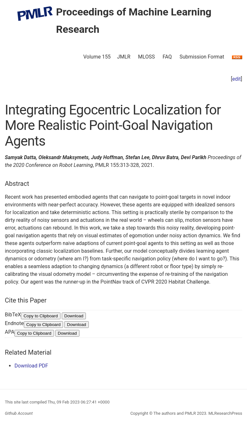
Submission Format (201, 57)
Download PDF (31, 366)
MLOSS (146, 57)
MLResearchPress (224, 413)
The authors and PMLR (174, 413)
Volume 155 (97, 57)
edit (236, 79)
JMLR (123, 57)
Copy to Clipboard (40, 315)
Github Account (19, 413)
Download (73, 315)
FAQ (167, 57)
